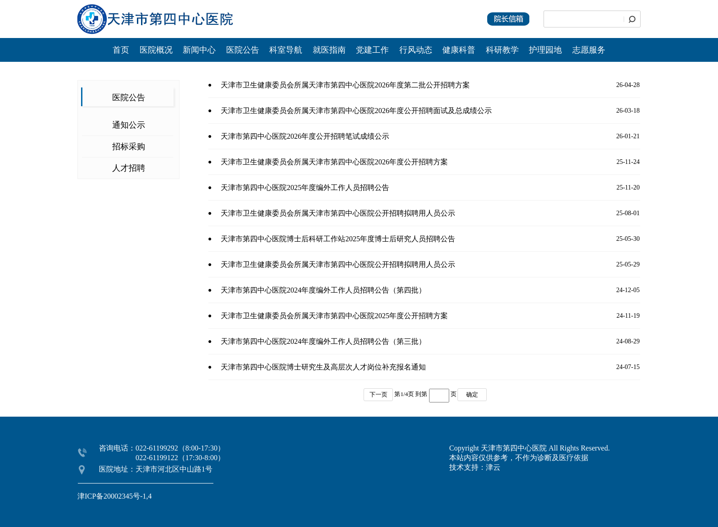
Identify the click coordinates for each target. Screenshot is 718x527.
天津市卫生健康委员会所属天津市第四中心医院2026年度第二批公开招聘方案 (345, 85)
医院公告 (243, 49)
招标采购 (128, 146)
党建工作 (372, 49)
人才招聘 (128, 168)
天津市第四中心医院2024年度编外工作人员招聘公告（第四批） (323, 290)
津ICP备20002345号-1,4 (114, 496)
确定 (472, 394)
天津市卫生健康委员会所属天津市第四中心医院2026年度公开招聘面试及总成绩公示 (356, 110)
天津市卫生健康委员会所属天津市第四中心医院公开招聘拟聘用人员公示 (338, 213)
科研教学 (502, 49)
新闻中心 (200, 49)
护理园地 (545, 49)
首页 (121, 49)
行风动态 (415, 49)
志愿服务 (588, 49)
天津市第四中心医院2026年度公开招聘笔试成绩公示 (307, 136)
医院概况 (156, 49)
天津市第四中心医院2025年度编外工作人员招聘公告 (305, 187)
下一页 (378, 394)
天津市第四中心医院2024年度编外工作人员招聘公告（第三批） (323, 341)
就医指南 (329, 49)
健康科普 (458, 49)
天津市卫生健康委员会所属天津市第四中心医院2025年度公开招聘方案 (334, 316)
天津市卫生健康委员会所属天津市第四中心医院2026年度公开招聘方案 (334, 162)
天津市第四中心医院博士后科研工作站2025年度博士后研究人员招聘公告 (338, 239)
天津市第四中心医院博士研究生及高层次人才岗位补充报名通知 (323, 367)
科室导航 (285, 49)
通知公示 (128, 125)
